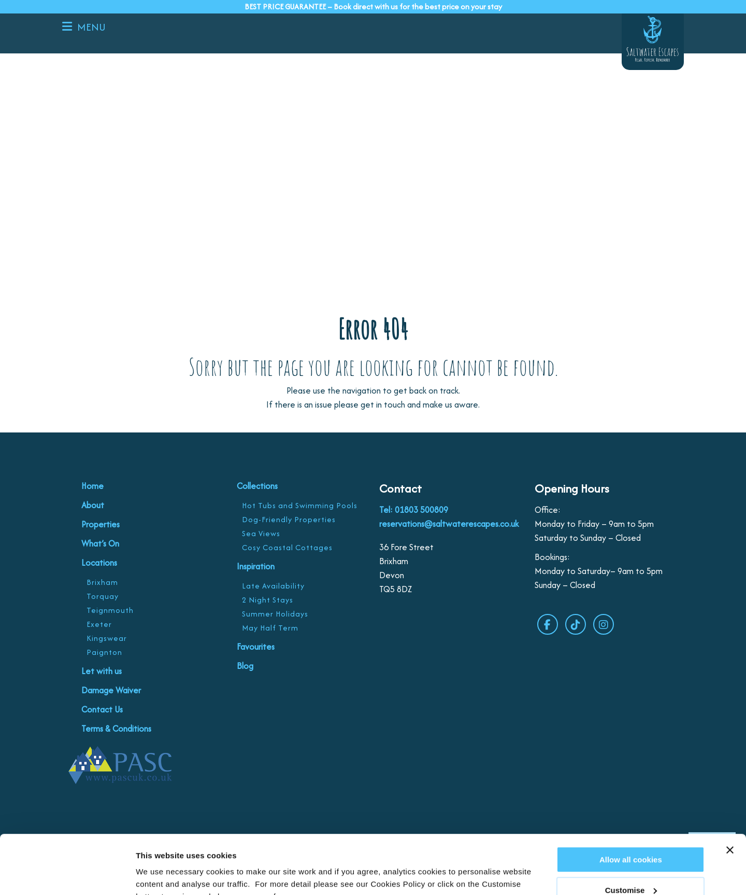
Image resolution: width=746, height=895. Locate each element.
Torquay (103, 596)
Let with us (101, 671)
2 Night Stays (267, 599)
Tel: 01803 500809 (413, 510)
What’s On (100, 543)
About (92, 505)
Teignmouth (110, 610)
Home (92, 486)
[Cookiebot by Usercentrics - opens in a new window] (67, 875)
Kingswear (107, 638)
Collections (257, 486)
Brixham (102, 582)
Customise (156, 874)
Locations (99, 562)
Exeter (99, 624)
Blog (245, 666)
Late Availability (273, 585)
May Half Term (270, 627)
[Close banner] (730, 799)
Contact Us (102, 709)
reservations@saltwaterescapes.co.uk (449, 524)
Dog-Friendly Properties (289, 519)
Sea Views (261, 533)
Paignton (104, 652)
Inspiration (256, 566)
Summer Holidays (275, 613)
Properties (100, 524)
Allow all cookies (630, 809)
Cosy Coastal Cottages (287, 547)
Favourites (256, 646)
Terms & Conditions (116, 728)
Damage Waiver (111, 690)
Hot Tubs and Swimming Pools (299, 505)
